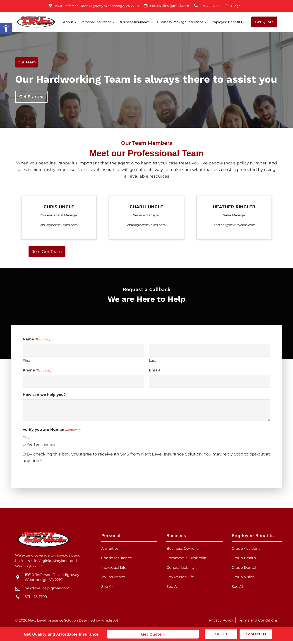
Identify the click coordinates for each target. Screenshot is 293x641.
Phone (37, 370)
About (68, 22)
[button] (6, 28)
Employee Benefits (226, 22)
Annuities (110, 548)
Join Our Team (47, 251)
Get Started (31, 96)
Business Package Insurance (180, 22)
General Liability (180, 567)
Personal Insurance (95, 22)
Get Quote (264, 22)
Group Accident (246, 548)
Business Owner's (182, 548)
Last (152, 360)
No (29, 438)
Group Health (244, 558)
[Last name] (209, 350)
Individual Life (113, 567)
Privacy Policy (221, 620)
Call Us (221, 634)
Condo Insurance (116, 558)
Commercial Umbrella (186, 558)
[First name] (83, 350)
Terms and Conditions (258, 620)
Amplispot (109, 620)
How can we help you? (44, 395)
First (26, 360)
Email (154, 370)
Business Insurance (134, 22)
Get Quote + (153, 634)
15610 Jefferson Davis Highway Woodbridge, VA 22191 (52, 577)
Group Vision (243, 577)
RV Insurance (113, 577)
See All (107, 586)
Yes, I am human (41, 444)
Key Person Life (180, 577)
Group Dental (244, 567)
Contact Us (256, 634)
